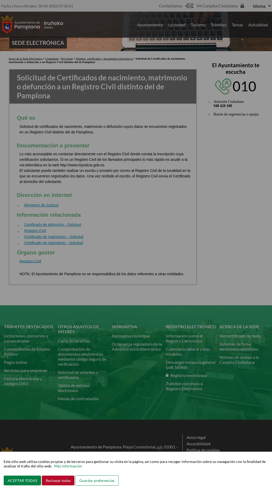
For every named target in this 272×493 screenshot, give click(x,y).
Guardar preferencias (96, 480)
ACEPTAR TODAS (22, 480)
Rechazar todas (58, 480)
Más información (68, 466)
